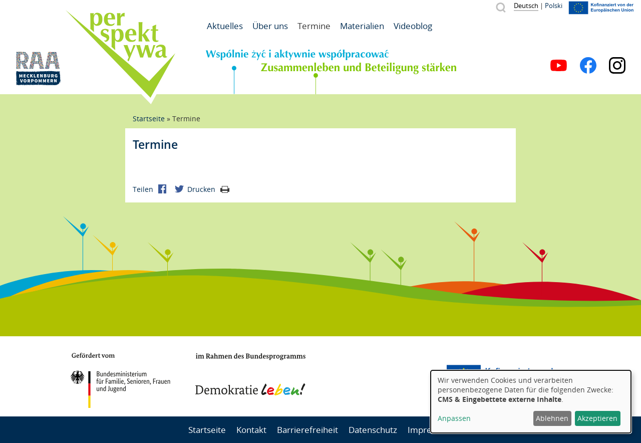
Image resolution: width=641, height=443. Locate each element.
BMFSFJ (120, 380)
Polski (553, 5)
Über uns (270, 26)
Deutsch (526, 5)
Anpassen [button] (454, 418)
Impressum (430, 429)
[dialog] (531, 401)
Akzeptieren (597, 418)
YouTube (558, 65)
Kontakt (251, 429)
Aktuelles (225, 26)
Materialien (362, 26)
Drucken (208, 189)
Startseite (149, 118)
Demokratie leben (250, 374)
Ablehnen (552, 418)
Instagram (617, 65)
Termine (314, 26)
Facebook (588, 65)
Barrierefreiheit (307, 429)
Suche (500, 7)
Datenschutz (373, 429)
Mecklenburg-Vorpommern (383, 376)
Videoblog (413, 26)
